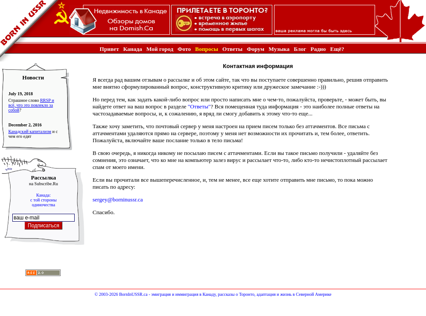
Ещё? (337, 49)
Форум (255, 49)
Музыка (279, 49)
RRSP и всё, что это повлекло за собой (31, 105)
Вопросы (206, 49)
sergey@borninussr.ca (118, 199)
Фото (184, 49)
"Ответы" (199, 106)
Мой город (159, 49)
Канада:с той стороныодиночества (43, 200)
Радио (318, 49)
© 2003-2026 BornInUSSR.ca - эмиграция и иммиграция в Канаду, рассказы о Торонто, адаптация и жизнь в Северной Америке (212, 294)
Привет (109, 49)
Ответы (232, 49)
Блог (300, 49)
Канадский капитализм (29, 131)
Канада (132, 49)
